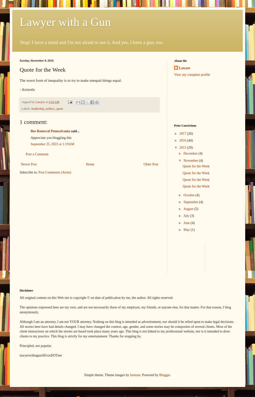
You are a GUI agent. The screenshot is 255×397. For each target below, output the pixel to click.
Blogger (164, 375)
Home (90, 164)
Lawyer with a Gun (65, 21)
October (189, 195)
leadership (37, 108)
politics (50, 108)
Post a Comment (37, 154)
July (186, 216)
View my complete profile (192, 75)
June (187, 223)
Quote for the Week (196, 166)
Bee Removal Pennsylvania (50, 131)
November (191, 160)
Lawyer (40, 102)
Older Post (151, 164)
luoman (135, 375)
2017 (183, 133)
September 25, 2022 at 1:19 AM (52, 144)
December (190, 153)
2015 (183, 147)
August (188, 209)
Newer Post (29, 164)
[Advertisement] (189, 100)
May (187, 230)
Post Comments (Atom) (54, 172)
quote (59, 108)
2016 (183, 140)
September (191, 202)
